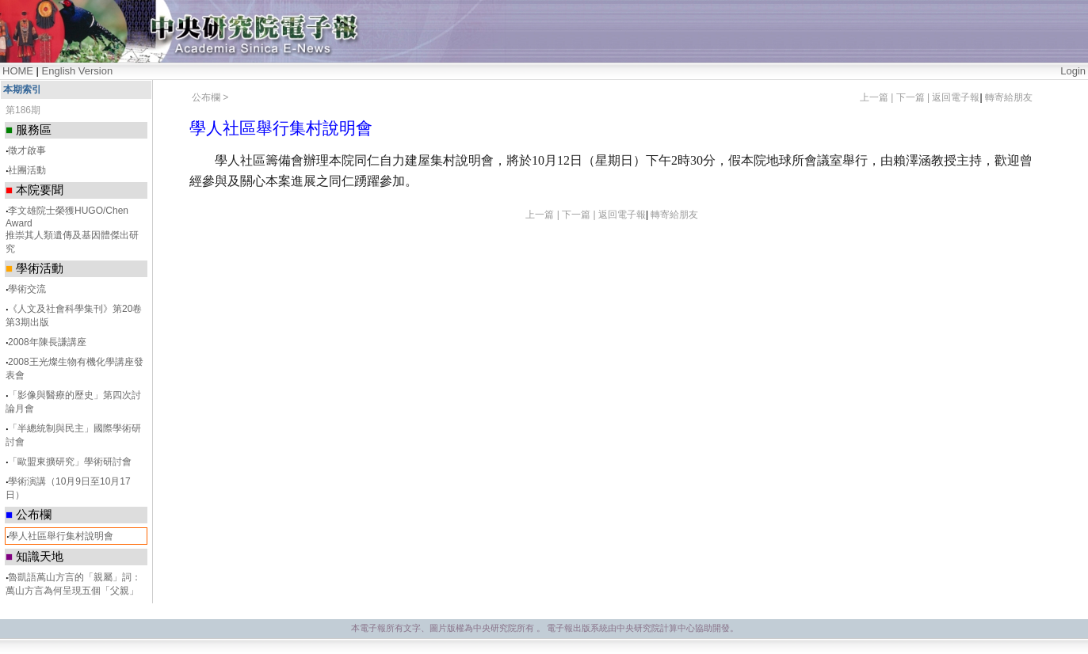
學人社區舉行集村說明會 (61, 536)
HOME (17, 71)
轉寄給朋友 (1009, 97)
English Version (77, 71)
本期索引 (22, 89)
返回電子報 (955, 97)
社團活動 (27, 170)
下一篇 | (914, 97)
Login (1073, 71)
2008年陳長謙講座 (47, 342)
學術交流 (27, 289)
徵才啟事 (27, 150)
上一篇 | (878, 97)
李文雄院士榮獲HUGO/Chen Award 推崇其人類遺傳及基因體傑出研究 (72, 229)
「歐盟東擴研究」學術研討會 (70, 461)
